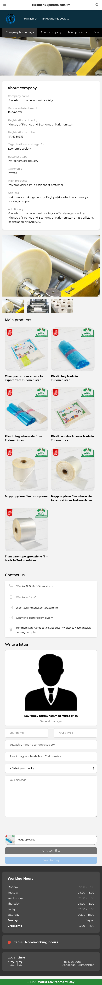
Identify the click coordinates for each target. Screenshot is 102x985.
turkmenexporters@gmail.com (34, 617)
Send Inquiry (51, 860)
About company (51, 32)
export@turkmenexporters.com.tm (37, 607)
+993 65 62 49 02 (26, 596)
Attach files (51, 850)
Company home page (20, 32)
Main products (77, 32)
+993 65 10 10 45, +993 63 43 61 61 (35, 585)
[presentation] (51, 826)
